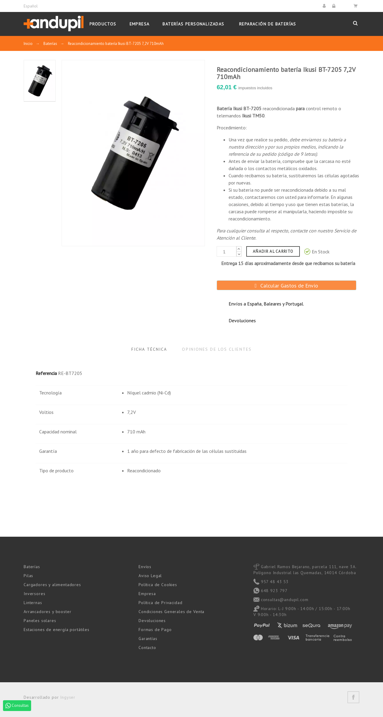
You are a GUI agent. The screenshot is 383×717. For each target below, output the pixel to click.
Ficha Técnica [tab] (149, 349)
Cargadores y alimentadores (52, 584)
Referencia (46, 373)
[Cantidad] (226, 251)
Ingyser (67, 697)
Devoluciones (152, 620)
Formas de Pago (155, 629)
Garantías (148, 638)
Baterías (32, 566)
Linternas (33, 602)
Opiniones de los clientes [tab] (217, 349)
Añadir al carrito (273, 251)
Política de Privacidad (160, 602)
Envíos (145, 566)
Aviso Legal (150, 575)
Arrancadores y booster (47, 611)
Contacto (147, 647)
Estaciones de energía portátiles (56, 629)
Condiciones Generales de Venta (171, 611)
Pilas (28, 575)
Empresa (147, 593)
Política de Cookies (158, 584)
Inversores (34, 593)
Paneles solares (40, 620)
